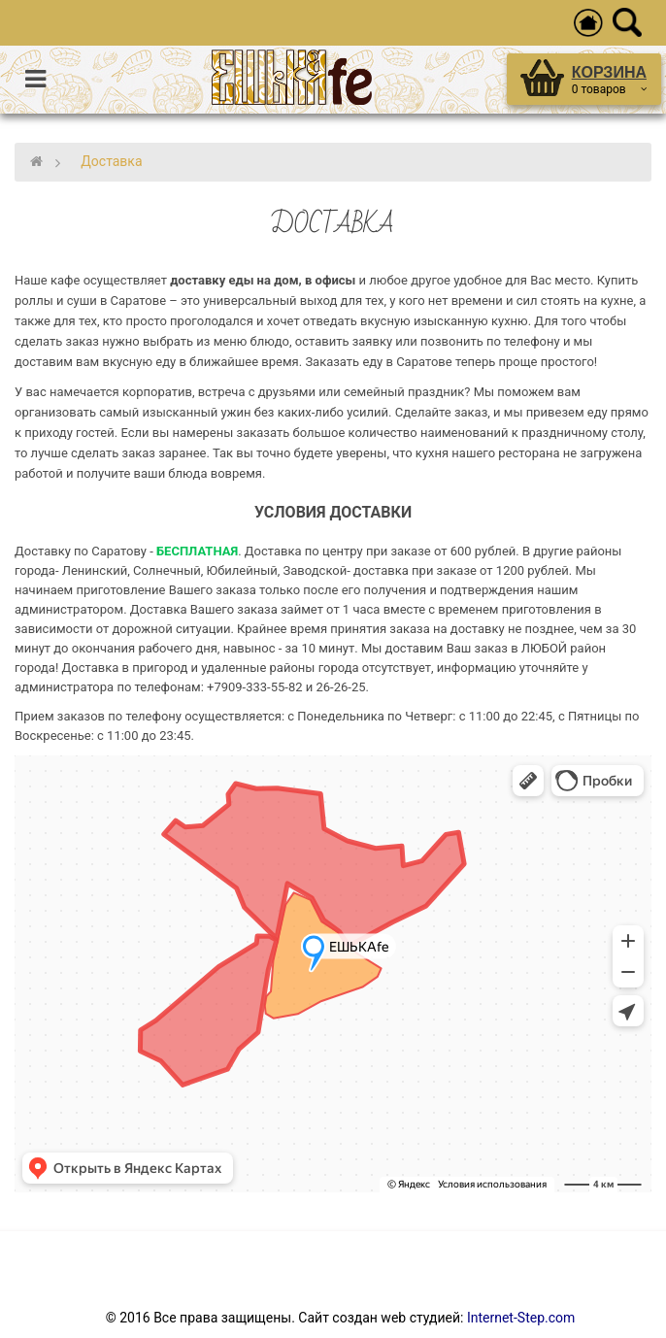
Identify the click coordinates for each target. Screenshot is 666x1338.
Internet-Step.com (521, 1317)
